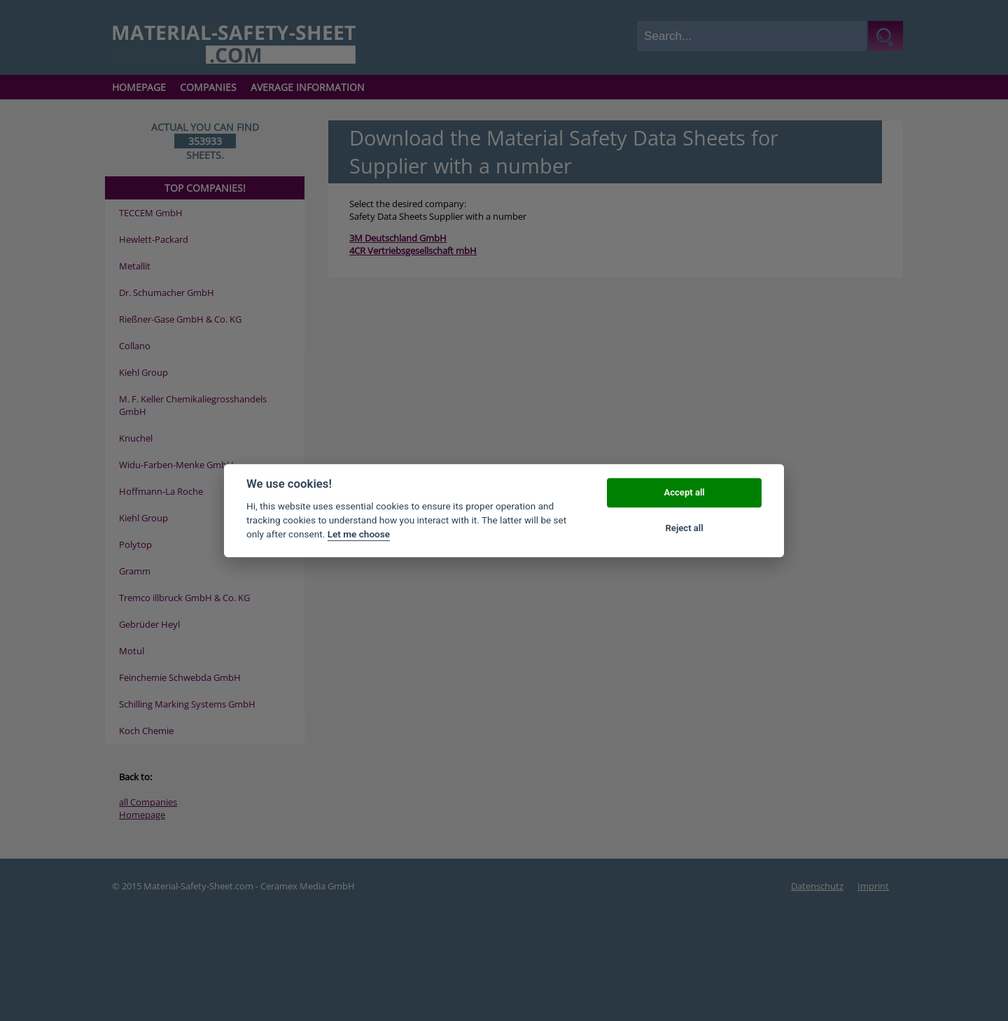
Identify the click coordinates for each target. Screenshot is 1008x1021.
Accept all (684, 493)
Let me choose (359, 534)
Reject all (685, 528)
